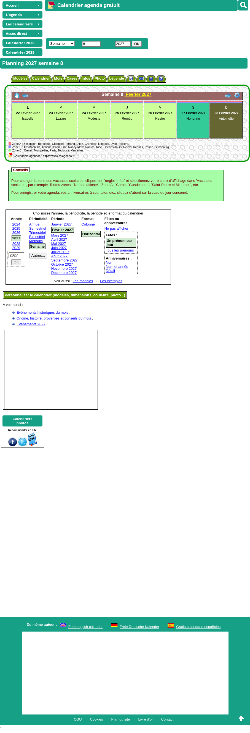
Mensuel (36, 241)
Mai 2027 (58, 244)
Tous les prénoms (120, 250)
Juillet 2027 (60, 252)
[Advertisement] (125, 23)
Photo (100, 78)
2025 (16, 228)
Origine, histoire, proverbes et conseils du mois (54, 318)
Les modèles (83, 281)
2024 (16, 224)
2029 (16, 248)
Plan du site (120, 719)
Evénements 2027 (31, 324)
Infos (86, 78)
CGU (78, 719)
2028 (16, 244)
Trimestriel (37, 233)
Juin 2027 (59, 248)
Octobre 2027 (62, 264)
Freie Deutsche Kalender (139, 627)
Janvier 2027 (61, 224)
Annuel (34, 224)
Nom (109, 262)
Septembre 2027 (64, 260)
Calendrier (41, 78)
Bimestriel (37, 237)
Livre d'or (145, 719)
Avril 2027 (59, 239)
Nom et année (117, 267)
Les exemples (111, 281)
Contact (167, 719)
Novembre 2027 (64, 268)
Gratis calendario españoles (198, 627)
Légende (116, 78)
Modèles (20, 78)
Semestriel (37, 228)
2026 (16, 233)
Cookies (96, 719)
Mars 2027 (59, 235)
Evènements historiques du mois (43, 312)
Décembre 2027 (64, 273)
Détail (110, 271)
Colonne (88, 224)
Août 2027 (59, 256)
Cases (72, 78)
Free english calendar (85, 627)
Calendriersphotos (23, 421)
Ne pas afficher (116, 228)
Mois (58, 78)
